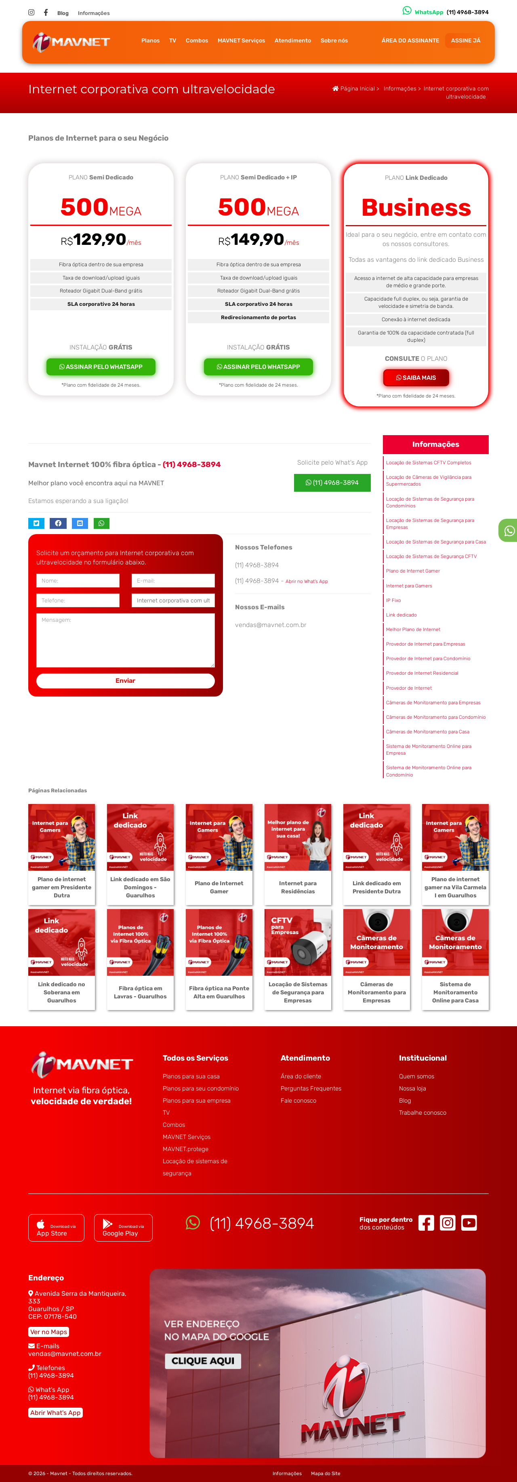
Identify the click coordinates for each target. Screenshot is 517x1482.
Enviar (125, 680)
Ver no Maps (48, 1332)
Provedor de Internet (409, 688)
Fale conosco (298, 1100)
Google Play (123, 1229)
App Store (56, 1229)
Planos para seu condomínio (201, 1088)
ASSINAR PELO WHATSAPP (101, 366)
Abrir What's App (55, 1413)
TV (172, 40)
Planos (150, 40)
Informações (94, 13)
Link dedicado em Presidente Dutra (377, 887)
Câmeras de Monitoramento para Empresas (433, 702)
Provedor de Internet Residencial (422, 673)
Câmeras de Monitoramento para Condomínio (436, 717)
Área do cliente (301, 1076)
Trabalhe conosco (422, 1112)
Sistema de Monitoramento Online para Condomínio (428, 771)
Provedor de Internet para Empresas (425, 644)
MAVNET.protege (185, 1149)
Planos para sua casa (191, 1076)
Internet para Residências (298, 887)
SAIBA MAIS (416, 377)
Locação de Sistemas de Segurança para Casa (436, 542)
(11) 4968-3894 (332, 482)
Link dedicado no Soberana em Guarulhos (61, 992)
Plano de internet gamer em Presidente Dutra (61, 887)
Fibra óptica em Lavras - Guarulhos (140, 992)
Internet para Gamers (409, 586)
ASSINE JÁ (466, 40)
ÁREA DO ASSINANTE (410, 40)
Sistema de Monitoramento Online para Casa (455, 992)
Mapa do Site (325, 1473)
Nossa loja (412, 1088)
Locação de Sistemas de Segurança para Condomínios (430, 502)
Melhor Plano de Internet (413, 629)
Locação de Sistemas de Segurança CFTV (431, 556)
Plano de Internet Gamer (413, 571)
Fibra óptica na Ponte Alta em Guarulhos (219, 992)
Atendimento (293, 40)
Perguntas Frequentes (311, 1088)
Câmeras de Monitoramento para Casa (427, 732)
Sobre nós (334, 40)
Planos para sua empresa (197, 1100)
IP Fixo (393, 600)
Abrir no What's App (307, 581)
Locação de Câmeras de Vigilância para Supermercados (428, 480)
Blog (63, 13)
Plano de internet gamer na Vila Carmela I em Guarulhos (455, 887)
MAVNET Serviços (241, 40)
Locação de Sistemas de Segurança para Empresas (430, 524)
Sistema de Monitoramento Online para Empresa (428, 749)
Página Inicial (353, 88)
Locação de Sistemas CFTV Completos (428, 462)
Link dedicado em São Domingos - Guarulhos (140, 887)
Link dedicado (401, 615)
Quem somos (416, 1076)
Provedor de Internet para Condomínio (428, 658)
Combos (197, 40)
